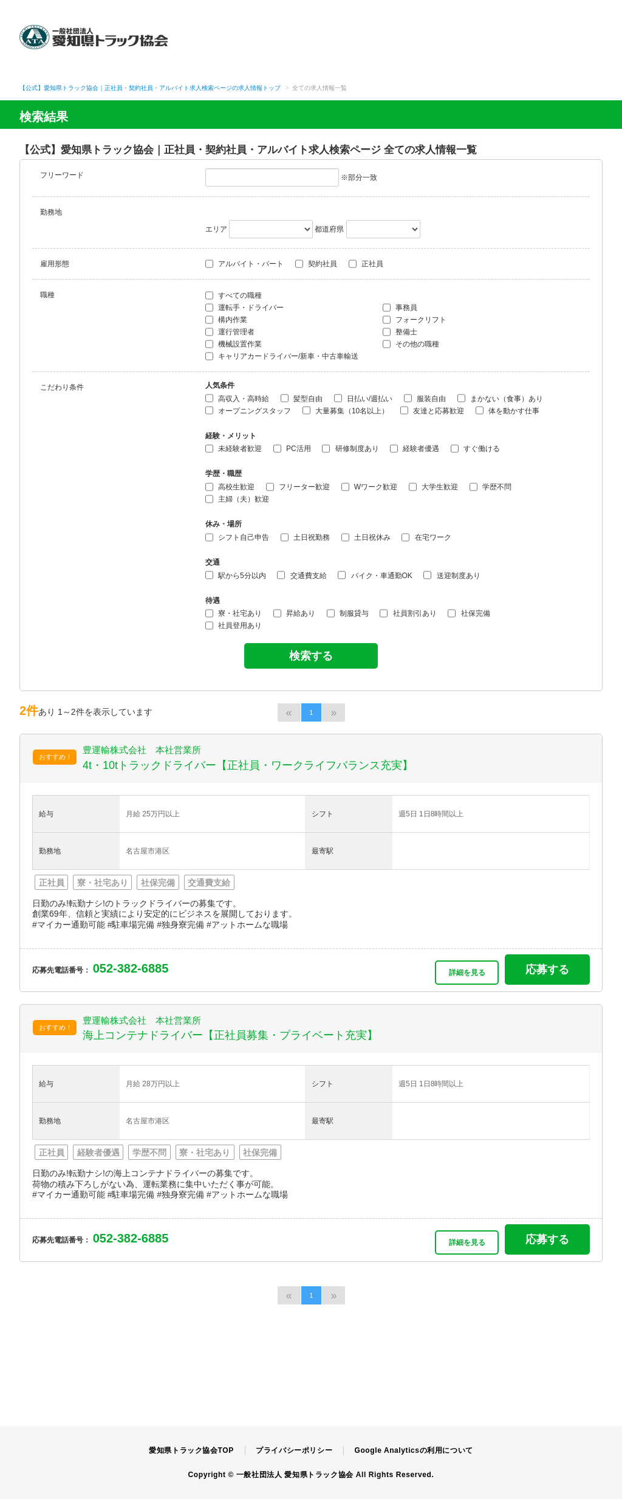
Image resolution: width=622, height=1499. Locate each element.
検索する (311, 656)
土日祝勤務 (305, 537)
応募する (547, 969)
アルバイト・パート (244, 264)
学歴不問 (490, 487)
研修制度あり (350, 448)
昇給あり (294, 613)
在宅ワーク (426, 537)
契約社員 (316, 264)
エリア (216, 229)
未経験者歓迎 (233, 448)
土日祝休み (366, 537)
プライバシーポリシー (294, 1450)
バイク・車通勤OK (375, 575)
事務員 (400, 307)
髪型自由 (302, 398)
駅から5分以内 (235, 575)
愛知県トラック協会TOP (191, 1450)
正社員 (366, 264)
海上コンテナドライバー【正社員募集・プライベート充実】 (230, 1035)
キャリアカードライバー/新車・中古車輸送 (282, 356)
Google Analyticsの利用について (413, 1450)
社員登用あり (233, 625)
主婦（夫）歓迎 (237, 499)
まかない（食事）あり (500, 398)
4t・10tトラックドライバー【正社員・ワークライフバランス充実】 (248, 765)
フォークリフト (414, 320)
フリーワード (62, 175)
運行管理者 (230, 332)
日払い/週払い (363, 398)
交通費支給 (301, 575)
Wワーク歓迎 (369, 487)
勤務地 (51, 212)
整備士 (400, 332)
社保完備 (469, 613)
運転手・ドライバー (244, 307)
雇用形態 (54, 264)
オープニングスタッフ (248, 410)
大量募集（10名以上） (345, 410)
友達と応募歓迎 (432, 410)
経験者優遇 (414, 448)
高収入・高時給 (237, 398)
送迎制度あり (451, 575)
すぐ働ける (475, 448)
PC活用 (292, 448)
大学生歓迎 (433, 487)
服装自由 (425, 398)
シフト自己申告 (237, 537)
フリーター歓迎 (298, 487)
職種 (47, 295)
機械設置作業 (233, 344)
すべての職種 (233, 295)
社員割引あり (408, 613)
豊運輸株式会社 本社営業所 (142, 750)
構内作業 (226, 320)
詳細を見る (467, 972)
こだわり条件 (62, 387)
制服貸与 (348, 613)
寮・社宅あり (233, 613)
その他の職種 (411, 344)
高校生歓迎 (230, 487)
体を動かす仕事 (507, 410)
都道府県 (329, 229)
